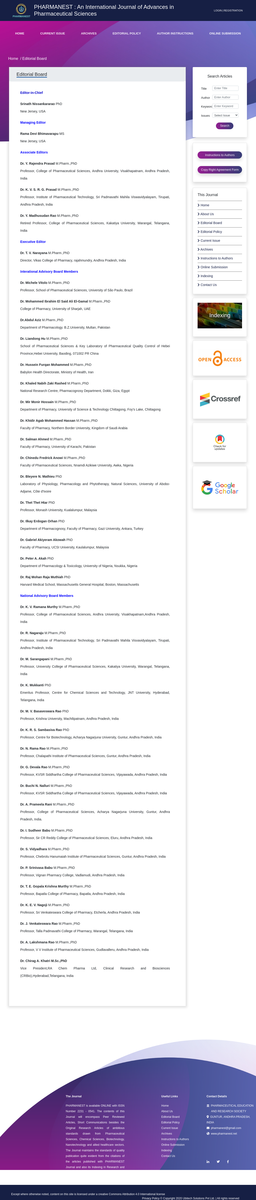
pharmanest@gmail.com (224, 1128)
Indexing (205, 276)
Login (218, 10)
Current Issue (52, 33)
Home (19, 33)
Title (204, 88)
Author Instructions (175, 33)
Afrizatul (220, 330)
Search (224, 125)
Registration (233, 10)
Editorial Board (210, 223)
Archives (89, 33)
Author (205, 97)
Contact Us (207, 285)
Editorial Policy (127, 33)
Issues (205, 115)
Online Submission (225, 33)
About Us (206, 214)
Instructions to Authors (215, 258)
